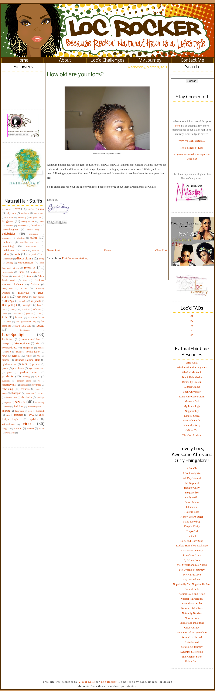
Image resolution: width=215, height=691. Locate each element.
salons (4, 393)
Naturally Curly (192, 420)
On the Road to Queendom (192, 632)
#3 (192, 325)
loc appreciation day (26, 321)
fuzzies (23, 288)
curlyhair (32, 254)
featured (16, 276)
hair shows (22, 296)
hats (39, 305)
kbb (39, 313)
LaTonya (32, 317)
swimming (39, 402)
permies (36, 364)
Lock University (192, 391)
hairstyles (27, 305)
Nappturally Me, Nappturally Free (192, 584)
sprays (8, 402)
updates (34, 419)
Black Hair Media (192, 377)
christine (21, 238)
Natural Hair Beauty (192, 598)
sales (38, 389)
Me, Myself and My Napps (192, 564)
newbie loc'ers (33, 351)
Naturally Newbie (192, 613)
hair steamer (38, 297)
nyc (39, 356)
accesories (6, 209)
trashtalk (40, 411)
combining (8, 246)
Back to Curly (192, 487)
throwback (19, 411)
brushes (9, 225)
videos (28, 423)
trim (8, 415)
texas (7, 406)
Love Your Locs (192, 555)
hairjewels (36, 301)
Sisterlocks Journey (191, 646)
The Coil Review (191, 435)
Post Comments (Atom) (75, 258)
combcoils (7, 242)
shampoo (16, 392)
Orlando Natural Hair (27, 359)
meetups (5, 343)
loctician (7, 339)
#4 (192, 330)
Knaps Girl (192, 531)
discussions (23, 258)
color (33, 237)
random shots (24, 381)
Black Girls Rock (191, 372)
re (39, 381)
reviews (25, 388)
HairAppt (9, 301)
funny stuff (7, 288)
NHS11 (29, 356)
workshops (10, 433)
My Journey (150, 60)
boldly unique (27, 221)
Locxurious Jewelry (192, 550)
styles (20, 401)
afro (17, 208)
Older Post (161, 250)
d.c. (42, 254)
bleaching (22, 217)
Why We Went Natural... (191, 140)
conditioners (8, 250)
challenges (33, 234)
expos (21, 272)
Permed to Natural (192, 637)
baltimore (25, 213)
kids (4, 317)
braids (41, 221)
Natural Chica (192, 415)
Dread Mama (192, 502)
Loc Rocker (108, 681)
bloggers (7, 221)
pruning (26, 376)
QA (37, 376)
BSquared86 (192, 492)
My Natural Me (192, 579)
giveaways (23, 292)
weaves (30, 428)
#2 (192, 320)
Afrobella (192, 468)
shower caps (11, 397)
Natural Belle (191, 589)
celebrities (9, 233)
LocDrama (24, 330)
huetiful (25, 309)
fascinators (35, 272)
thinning (6, 411)
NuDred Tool (192, 430)
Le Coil (192, 536)
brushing (22, 225)
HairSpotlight (9, 304)
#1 (192, 316)
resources (36, 384)
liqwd (8, 321)
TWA (31, 415)
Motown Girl (192, 401)
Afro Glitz (192, 362)
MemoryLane (22, 343)
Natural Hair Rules (191, 603)
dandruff (9, 259)
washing (18, 428)
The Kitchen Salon (191, 656)
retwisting (7, 388)
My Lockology (192, 406)
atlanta (41, 209)
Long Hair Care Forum (192, 396)
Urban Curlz (192, 661)
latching (19, 317)
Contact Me (192, 60)
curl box (36, 250)
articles (31, 209)
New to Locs (192, 618)
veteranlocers (8, 424)
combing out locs (29, 242)
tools (30, 411)
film (25, 280)
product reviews (29, 372)
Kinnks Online (192, 386)
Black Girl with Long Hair (192, 367)
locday (39, 325)
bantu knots (39, 213)
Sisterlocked (192, 642)
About (65, 60)
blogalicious (35, 217)
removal (24, 385)
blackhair (9, 217)
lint (42, 317)
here (177, 125)
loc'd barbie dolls (23, 326)
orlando (6, 360)
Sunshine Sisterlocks (191, 651)
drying (41, 259)
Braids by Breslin (192, 381)
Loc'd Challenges (107, 60)
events (29, 267)
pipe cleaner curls (36, 368)
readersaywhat (9, 384)
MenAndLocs (9, 347)
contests (23, 250)
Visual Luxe (86, 681)
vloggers (6, 428)
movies (41, 348)
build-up (35, 225)
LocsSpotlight (14, 334)
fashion (5, 276)
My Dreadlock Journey (192, 569)
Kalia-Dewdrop (192, 521)
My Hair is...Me (192, 574)
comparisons (31, 246)
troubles (18, 414)
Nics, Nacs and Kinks (192, 622)
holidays (13, 309)
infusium (37, 309)
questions (6, 381)
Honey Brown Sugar (192, 516)
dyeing (9, 262)
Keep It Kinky (192, 526)
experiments (7, 272)
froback (35, 284)
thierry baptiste (34, 406)
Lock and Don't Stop (191, 540)
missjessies (28, 348)
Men (37, 343)
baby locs (11, 213)
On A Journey (191, 627)
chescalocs (6, 238)
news (4, 356)
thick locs (18, 406)
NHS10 (16, 355)
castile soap (33, 229)
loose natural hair (31, 339)
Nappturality (192, 410)
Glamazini (192, 506)
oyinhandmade (9, 364)
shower (41, 393)
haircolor (23, 301)
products (7, 376)
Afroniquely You (191, 473)
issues (4, 313)
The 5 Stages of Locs (192, 147)
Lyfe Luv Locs (192, 560)
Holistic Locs (191, 511)
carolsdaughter (10, 229)
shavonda (30, 393)
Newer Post (53, 250)
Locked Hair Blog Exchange (192, 545)
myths (18, 352)
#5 (192, 335)
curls (17, 254)
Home (22, 60)
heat (4, 309)
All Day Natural (192, 478)
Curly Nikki (191, 497)
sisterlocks (26, 397)
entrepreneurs (25, 262)
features (28, 276)
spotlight (40, 397)
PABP (24, 364)
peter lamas (18, 368)
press (9, 372)
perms (5, 368)
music (8, 351)
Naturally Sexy (192, 425)
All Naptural (192, 483)
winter (41, 428)
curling (5, 254)
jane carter (17, 313)
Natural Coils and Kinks (191, 593)
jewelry (29, 313)
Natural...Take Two (191, 608)
